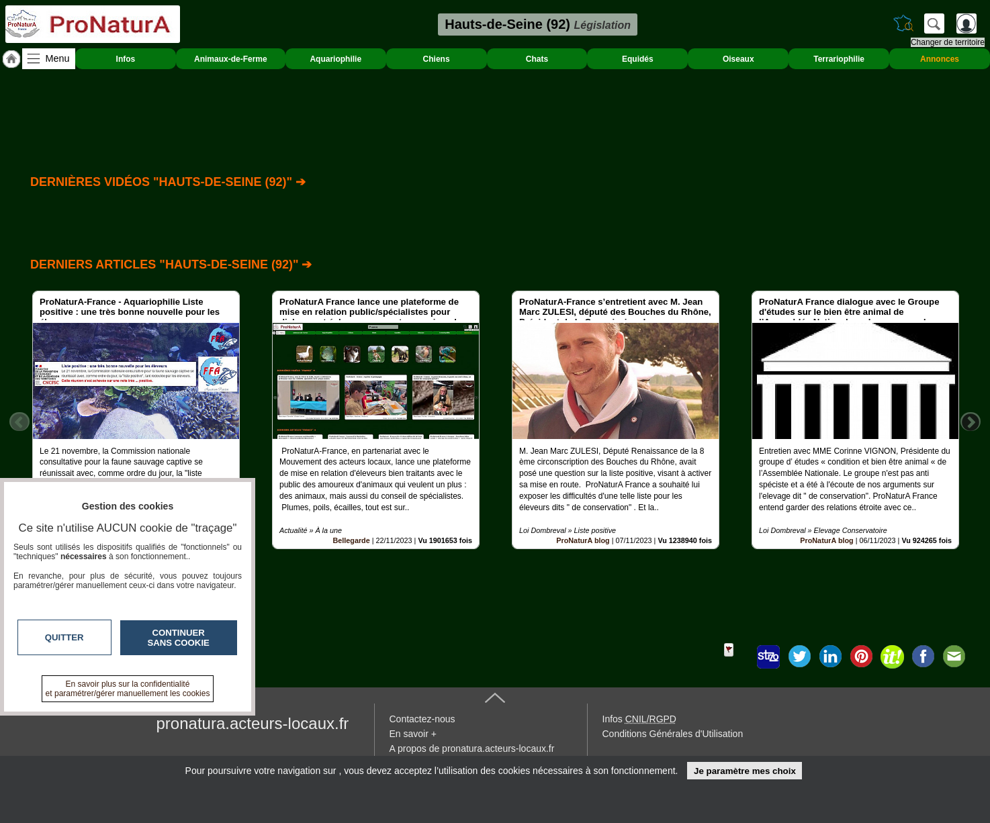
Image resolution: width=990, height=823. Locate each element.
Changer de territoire (948, 42)
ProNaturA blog (582, 540)
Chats (537, 59)
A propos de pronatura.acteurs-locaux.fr (472, 748)
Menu (58, 58)
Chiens (436, 59)
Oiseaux (738, 59)
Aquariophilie (335, 59)
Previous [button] (19, 421)
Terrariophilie (838, 59)
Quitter (64, 637)
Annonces (939, 59)
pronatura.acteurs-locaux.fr (252, 723)
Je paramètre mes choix (745, 771)
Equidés (638, 59)
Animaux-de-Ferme (230, 59)
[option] (136, 420)
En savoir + (413, 733)
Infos (126, 59)
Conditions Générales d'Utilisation (673, 733)
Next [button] (970, 421)
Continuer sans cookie (179, 638)
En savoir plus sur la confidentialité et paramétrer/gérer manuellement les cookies (128, 688)
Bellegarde (350, 540)
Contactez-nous (422, 719)
